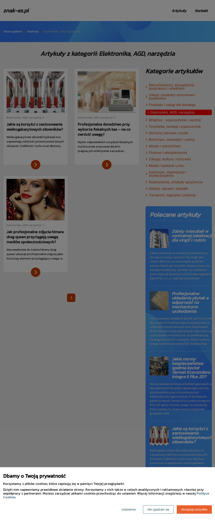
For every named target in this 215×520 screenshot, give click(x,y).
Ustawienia (128, 509)
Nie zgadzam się (158, 509)
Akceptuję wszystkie (194, 509)
